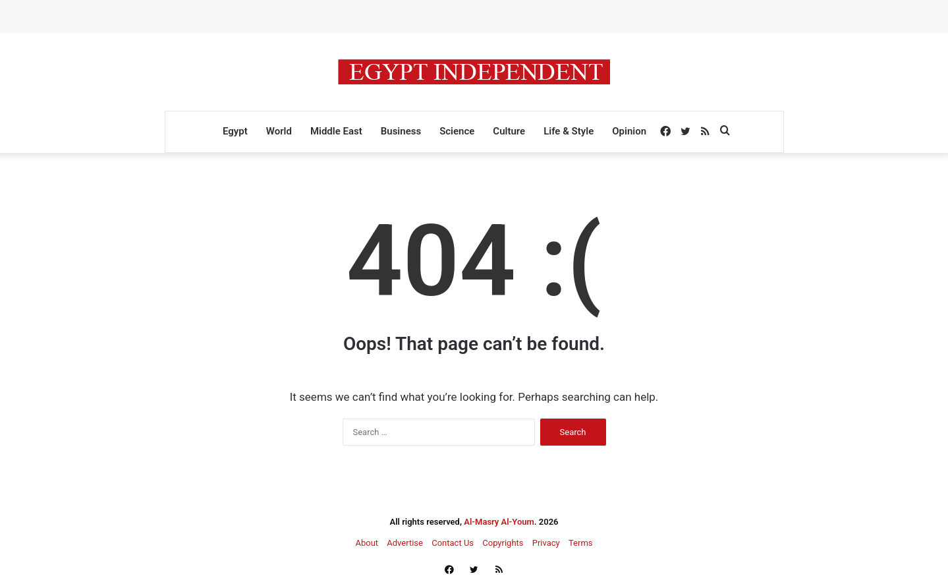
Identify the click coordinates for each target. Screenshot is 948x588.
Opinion (629, 131)
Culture (509, 131)
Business (401, 131)
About (366, 543)
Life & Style (569, 131)
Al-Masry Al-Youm (499, 522)
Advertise (405, 543)
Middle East (336, 131)
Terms (581, 543)
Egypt (235, 131)
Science (456, 131)
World (279, 131)
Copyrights (502, 543)
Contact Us (453, 543)
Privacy (546, 543)
